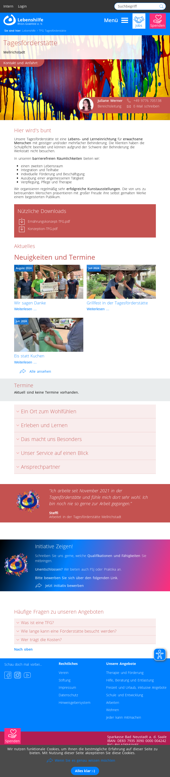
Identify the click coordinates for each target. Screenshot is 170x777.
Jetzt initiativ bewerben (64, 585)
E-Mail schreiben (146, 106)
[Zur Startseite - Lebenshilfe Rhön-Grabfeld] (23, 19)
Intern (8, 6)
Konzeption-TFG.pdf (42, 228)
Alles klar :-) (85, 770)
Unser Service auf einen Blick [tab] (51, 453)
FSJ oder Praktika (102, 569)
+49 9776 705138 (147, 100)
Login (22, 6)
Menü (116, 20)
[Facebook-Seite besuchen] (7, 675)
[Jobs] (138, 20)
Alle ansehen (40, 371)
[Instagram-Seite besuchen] (17, 675)
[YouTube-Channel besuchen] (27, 675)
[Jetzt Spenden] (158, 20)
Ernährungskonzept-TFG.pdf (49, 221)
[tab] (85, 622)
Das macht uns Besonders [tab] (48, 439)
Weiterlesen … (25, 309)
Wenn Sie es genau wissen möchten (85, 760)
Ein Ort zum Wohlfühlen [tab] (45, 411)
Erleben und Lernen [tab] (40, 425)
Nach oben (23, 649)
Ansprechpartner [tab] (37, 466)
